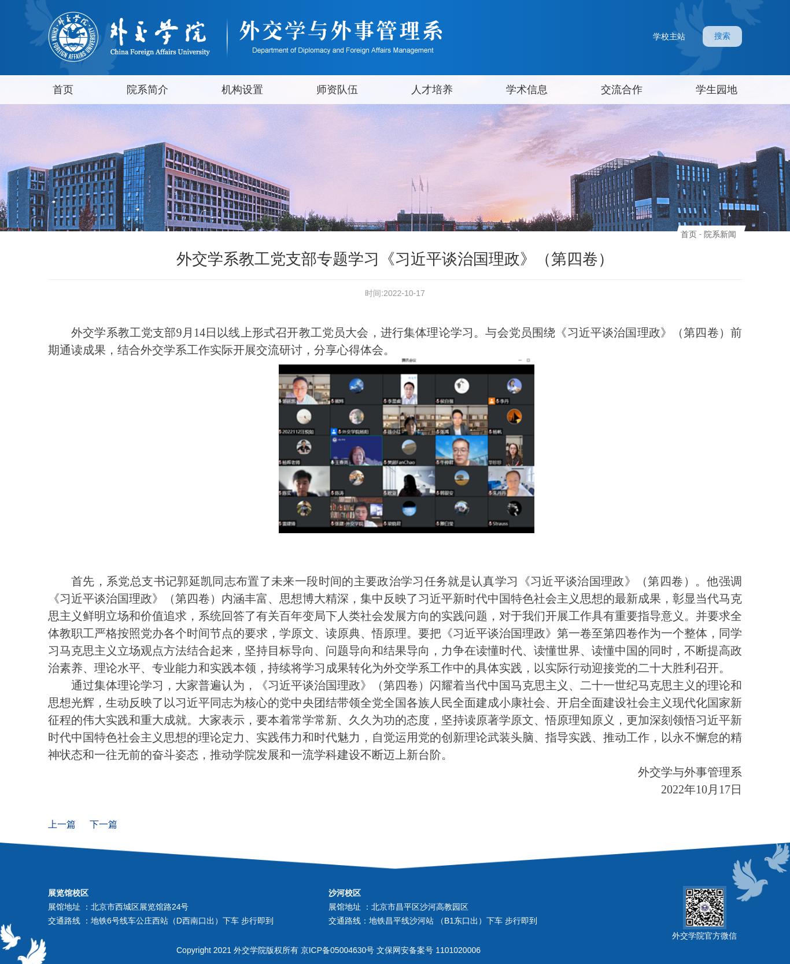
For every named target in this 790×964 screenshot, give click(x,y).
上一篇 (62, 824)
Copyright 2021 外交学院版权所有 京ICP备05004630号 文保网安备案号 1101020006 (328, 950)
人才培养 (432, 89)
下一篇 (103, 824)
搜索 (722, 35)
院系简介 (147, 89)
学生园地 (716, 89)
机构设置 (242, 89)
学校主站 (669, 36)
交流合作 (622, 89)
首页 (63, 89)
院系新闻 (720, 234)
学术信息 (527, 89)
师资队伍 (337, 89)
